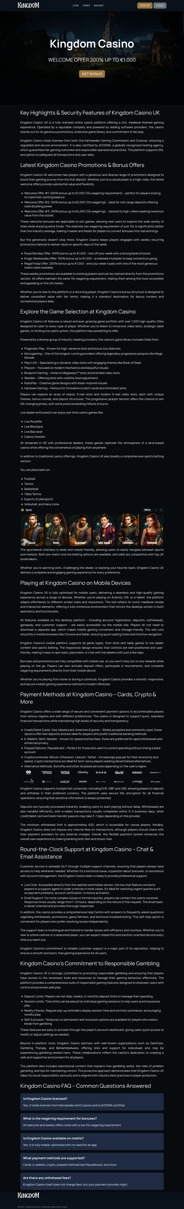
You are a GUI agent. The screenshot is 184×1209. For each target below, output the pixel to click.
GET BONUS (92, 74)
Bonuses (99, 5)
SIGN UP (145, 5)
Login (76, 5)
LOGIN (160, 5)
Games (86, 5)
